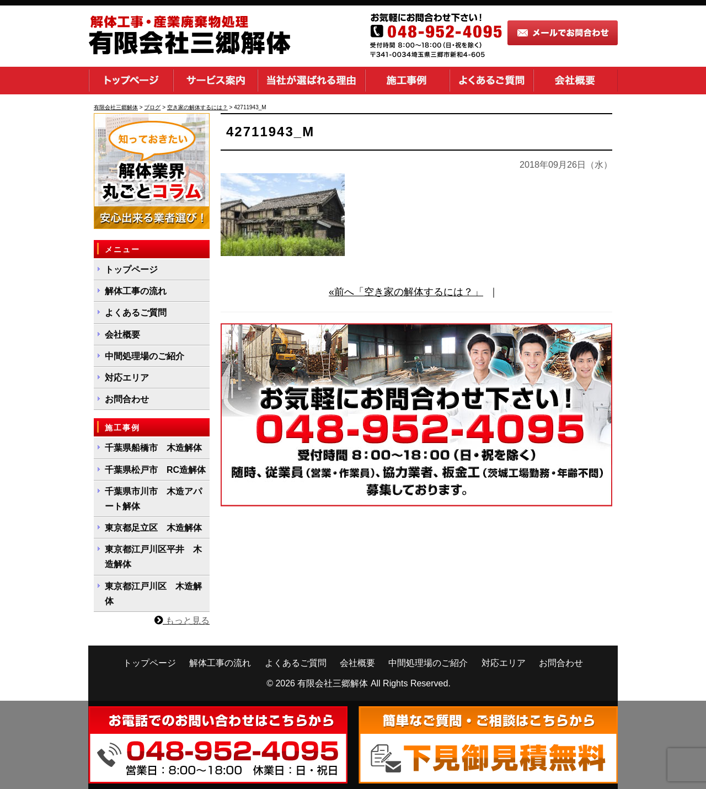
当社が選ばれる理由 (311, 80)
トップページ (130, 80)
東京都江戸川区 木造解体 (153, 594)
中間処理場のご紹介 (144, 356)
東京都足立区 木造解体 (153, 527)
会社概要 (575, 80)
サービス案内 (215, 80)
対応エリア (127, 377)
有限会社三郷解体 (332, 683)
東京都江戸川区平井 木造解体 (153, 557)
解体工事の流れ (136, 291)
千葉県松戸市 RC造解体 (155, 470)
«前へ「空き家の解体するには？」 (406, 291)
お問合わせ (127, 399)
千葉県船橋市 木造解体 (153, 447)
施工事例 (407, 80)
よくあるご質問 (491, 80)
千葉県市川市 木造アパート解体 (153, 499)
